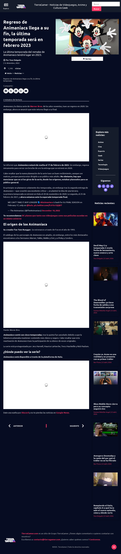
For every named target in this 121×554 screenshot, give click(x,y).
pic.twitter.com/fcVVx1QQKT (48, 205)
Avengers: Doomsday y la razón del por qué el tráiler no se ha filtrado (105, 458)
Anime (100, 142)
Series (88, 58)
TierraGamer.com (30, 533)
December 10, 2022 (51, 210)
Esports (101, 151)
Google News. (62, 412)
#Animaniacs (46, 202)
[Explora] (6, 5)
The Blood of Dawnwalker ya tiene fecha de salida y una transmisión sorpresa (104, 303)
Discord (25, 412)
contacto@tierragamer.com (47, 539)
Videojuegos (103, 169)
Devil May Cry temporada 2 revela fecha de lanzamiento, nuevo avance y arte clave (104, 250)
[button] (5, 90)
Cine (100, 146)
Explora (6, 8)
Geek (100, 155)
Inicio (8, 73)
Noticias (18, 73)
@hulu (30, 205)
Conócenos (94, 539)
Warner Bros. (36, 106)
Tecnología (102, 164)
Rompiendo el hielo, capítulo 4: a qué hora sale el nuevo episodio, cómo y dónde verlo (104, 509)
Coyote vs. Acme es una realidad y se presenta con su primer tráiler (105, 356)
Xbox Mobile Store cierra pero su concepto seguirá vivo (106, 406)
